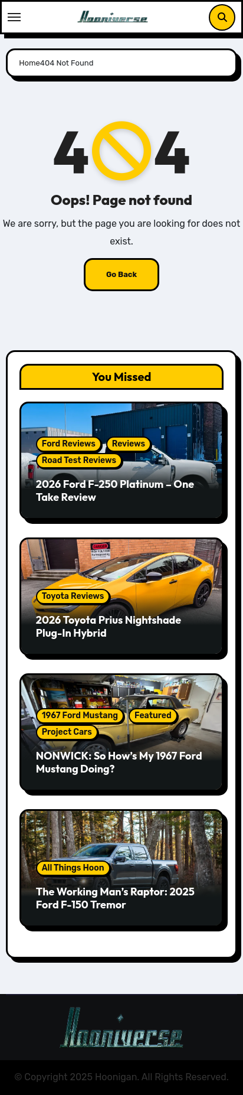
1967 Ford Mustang (80, 716)
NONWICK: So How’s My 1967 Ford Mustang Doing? (119, 762)
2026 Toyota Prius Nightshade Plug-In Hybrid (108, 626)
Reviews (128, 444)
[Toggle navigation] (14, 17)
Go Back (121, 274)
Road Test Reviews (79, 460)
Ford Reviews (69, 444)
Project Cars (67, 732)
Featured (153, 716)
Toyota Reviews (73, 596)
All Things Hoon (73, 868)
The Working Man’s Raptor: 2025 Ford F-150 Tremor (115, 898)
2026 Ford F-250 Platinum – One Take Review (115, 490)
